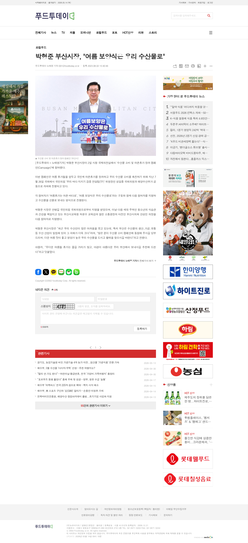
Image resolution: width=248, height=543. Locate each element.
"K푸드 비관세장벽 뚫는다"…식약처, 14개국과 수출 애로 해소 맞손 (190, 141)
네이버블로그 (61, 272)
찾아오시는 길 (91, 509)
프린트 (193, 66)
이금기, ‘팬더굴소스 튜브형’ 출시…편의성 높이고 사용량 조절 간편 (190, 147)
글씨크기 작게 (211, 66)
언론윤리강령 (87, 515)
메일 (187, 66)
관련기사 (43, 353)
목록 (181, 66)
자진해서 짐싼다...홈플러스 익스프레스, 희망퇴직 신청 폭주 (190, 159)
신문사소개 (72, 509)
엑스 (46, 272)
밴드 (76, 272)
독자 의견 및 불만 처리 (112, 515)
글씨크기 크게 (205, 66)
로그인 (210, 2)
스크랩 (199, 66)
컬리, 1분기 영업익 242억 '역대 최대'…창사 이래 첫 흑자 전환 (190, 130)
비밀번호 (102, 299)
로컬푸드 (41, 47)
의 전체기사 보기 (133, 260)
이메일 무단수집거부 (176, 509)
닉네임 (45, 299)
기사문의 (192, 2)
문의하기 (167, 515)
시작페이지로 (40, 2)
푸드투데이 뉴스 (185, 96)
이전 (91, 348)
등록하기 (142, 329)
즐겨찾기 (52, 2)
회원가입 (201, 2)
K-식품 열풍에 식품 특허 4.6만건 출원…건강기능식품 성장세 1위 (190, 118)
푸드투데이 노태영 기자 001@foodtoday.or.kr (57, 65)
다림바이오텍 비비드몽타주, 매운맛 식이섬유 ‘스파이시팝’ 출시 (190, 153)
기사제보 (182, 2)
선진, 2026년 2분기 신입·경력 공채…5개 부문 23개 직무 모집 (190, 136)
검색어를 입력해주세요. (184, 15)
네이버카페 (69, 272)
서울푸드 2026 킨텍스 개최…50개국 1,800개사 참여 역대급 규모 (190, 112)
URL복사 (175, 66)
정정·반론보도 (135, 515)
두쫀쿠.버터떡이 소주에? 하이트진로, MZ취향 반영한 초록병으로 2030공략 (190, 124)
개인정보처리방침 (113, 509)
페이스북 (38, 272)
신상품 (171, 385)
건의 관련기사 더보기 (95, 405)
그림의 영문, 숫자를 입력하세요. (94, 306)
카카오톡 (53, 272)
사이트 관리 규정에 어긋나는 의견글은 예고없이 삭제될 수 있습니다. (78, 313)
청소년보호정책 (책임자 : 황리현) (144, 509)
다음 (100, 348)
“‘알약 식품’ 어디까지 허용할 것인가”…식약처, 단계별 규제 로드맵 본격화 (190, 107)
